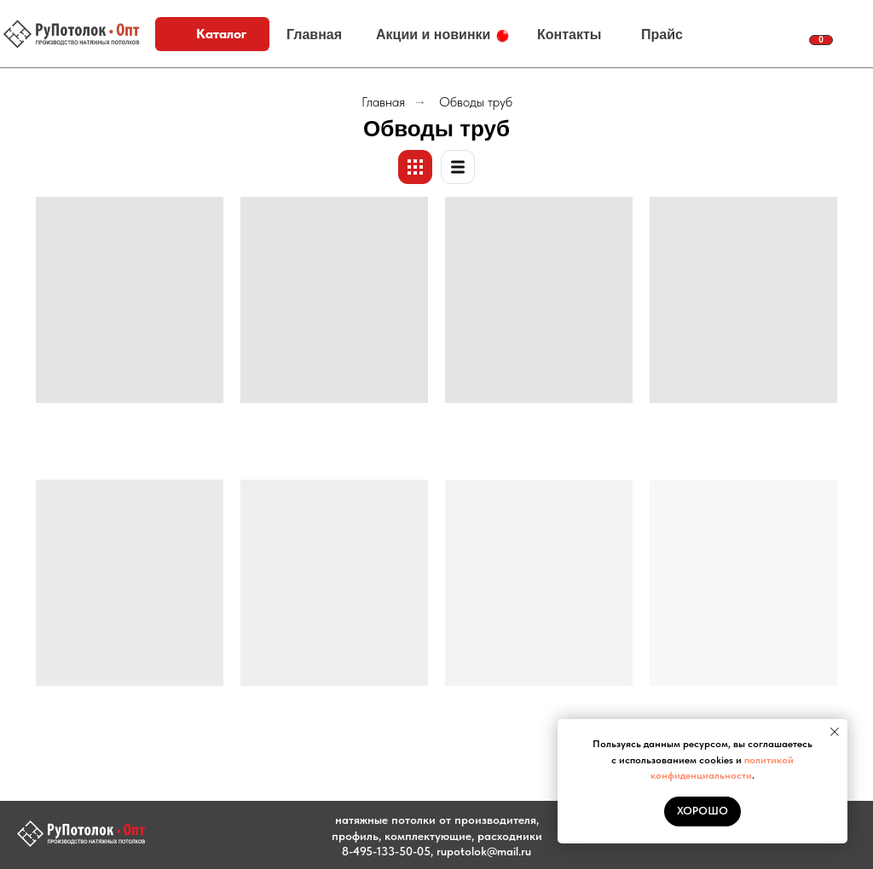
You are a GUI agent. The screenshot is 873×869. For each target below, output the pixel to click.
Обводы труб (475, 102)
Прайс (662, 34)
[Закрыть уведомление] (834, 731)
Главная (314, 34)
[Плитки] (415, 167)
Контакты (569, 34)
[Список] (458, 167)
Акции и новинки (433, 34)
